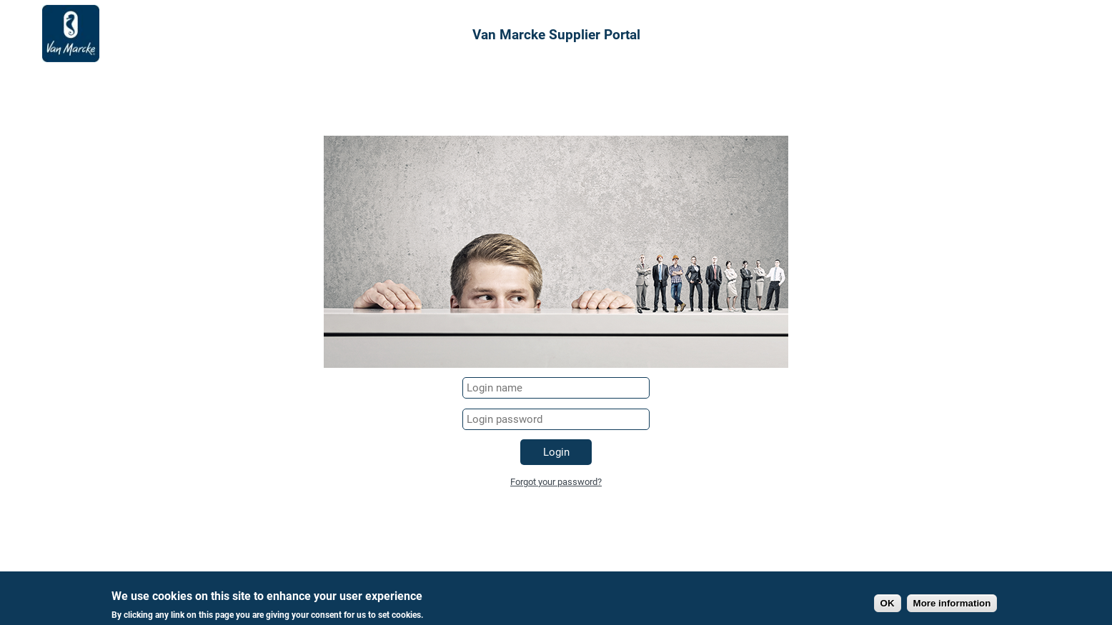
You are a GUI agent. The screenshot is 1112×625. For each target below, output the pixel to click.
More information (952, 605)
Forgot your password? (556, 481)
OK (887, 605)
